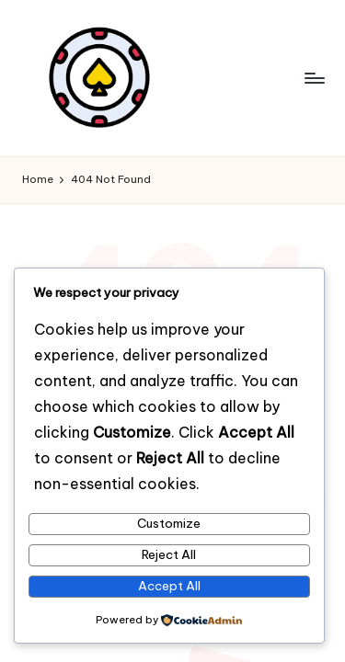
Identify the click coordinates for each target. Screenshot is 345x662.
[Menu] (314, 78)
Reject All (169, 554)
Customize (169, 523)
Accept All (169, 585)
